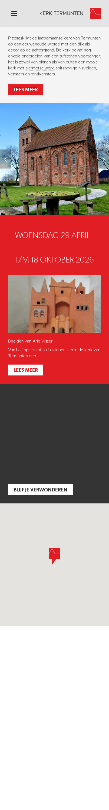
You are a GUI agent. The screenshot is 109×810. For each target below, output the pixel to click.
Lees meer (26, 89)
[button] (54, 556)
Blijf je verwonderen (40, 490)
